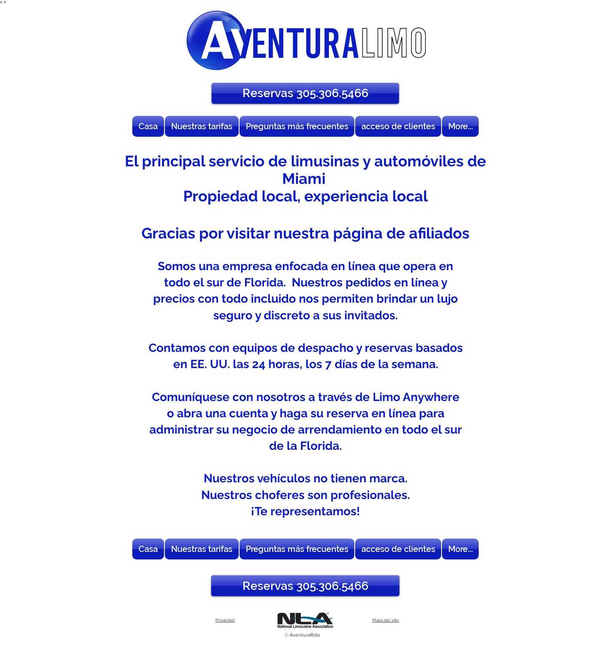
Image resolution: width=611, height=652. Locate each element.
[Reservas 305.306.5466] (305, 93)
